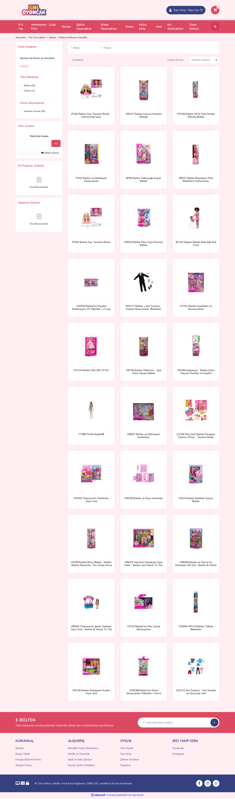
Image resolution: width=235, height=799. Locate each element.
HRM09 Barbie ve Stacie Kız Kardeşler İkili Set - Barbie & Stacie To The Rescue (196, 565)
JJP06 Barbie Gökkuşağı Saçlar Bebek (143, 180)
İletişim (20, 749)
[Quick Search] (33, 143)
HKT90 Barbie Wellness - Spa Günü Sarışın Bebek (143, 372)
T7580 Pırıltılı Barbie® (91, 435)
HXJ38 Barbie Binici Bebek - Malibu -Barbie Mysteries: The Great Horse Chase (91, 565)
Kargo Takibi (23, 755)
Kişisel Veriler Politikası (81, 766)
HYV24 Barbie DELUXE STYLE (91, 370)
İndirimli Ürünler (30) (34, 111)
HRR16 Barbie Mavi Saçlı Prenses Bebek (143, 244)
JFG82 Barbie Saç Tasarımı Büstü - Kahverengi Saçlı (91, 115)
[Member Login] (170, 10)
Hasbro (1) (29, 90)
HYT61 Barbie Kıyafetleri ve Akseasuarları (196, 308)
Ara (56, 143)
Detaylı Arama (50, 152)
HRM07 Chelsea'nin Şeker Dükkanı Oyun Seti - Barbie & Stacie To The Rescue (91, 629)
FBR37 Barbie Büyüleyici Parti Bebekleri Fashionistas (196, 180)
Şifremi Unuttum (129, 761)
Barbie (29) (29, 85)
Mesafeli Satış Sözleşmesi (83, 749)
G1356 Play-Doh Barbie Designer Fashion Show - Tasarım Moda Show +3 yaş (196, 436)
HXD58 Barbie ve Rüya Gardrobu (143, 499)
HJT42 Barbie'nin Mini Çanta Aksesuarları (143, 629)
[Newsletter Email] (178, 724)
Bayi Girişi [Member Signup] (179, 10)
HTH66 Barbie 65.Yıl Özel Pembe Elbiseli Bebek (196, 115)
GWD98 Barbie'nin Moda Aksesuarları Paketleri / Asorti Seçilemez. (143, 693)
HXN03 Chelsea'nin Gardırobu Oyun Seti (91, 500)
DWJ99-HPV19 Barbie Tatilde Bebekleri (196, 629)
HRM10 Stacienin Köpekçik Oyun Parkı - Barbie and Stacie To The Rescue (144, 565)
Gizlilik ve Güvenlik (79, 755)
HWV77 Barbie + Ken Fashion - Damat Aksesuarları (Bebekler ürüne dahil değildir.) (143, 308)
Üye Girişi (125, 755)
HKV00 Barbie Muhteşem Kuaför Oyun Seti (91, 693)
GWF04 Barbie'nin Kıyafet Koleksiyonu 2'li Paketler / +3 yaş (91, 308)
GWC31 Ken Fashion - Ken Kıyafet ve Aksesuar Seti (196, 693)
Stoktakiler (78, 59)
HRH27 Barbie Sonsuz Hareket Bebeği (144, 115)
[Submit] (214, 724)
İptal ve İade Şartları (80, 761)
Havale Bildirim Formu (28, 761)
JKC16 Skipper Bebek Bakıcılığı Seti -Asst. (196, 244)
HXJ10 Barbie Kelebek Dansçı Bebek (196, 500)
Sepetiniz (125, 766)
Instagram (178, 755)
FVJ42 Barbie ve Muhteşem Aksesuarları (91, 180)
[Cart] (215, 10)
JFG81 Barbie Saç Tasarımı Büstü (91, 242)
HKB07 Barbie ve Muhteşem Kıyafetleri (143, 436)
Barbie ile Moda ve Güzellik (73, 37)
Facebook (178, 749)
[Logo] (34, 9)
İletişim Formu (24, 766)
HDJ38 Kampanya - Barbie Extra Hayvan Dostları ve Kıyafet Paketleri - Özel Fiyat (195, 372)
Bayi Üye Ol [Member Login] (195, 10)
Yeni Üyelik (126, 749)
